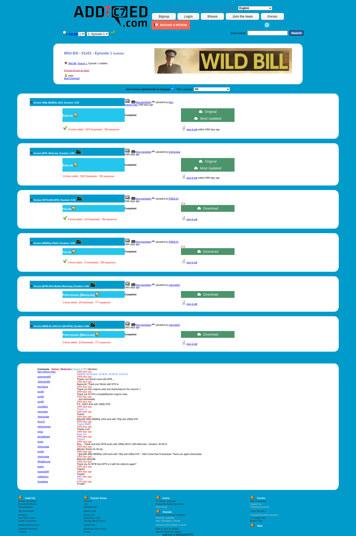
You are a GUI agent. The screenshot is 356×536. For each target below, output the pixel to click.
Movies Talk (256, 521)
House (87, 532)
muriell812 (42, 406)
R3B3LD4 (173, 199)
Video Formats (257, 511)
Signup (163, 16)
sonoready (42, 411)
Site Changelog (258, 501)
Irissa (40, 431)
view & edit (191, 129)
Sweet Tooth (90, 511)
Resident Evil (90, 507)
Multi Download (71, 78)
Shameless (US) (92, 518)
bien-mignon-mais (46, 372)
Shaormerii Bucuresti (28, 525)
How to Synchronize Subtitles (170, 515)
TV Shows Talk (257, 518)
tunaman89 (43, 471)
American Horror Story (95, 529)
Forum (272, 16)
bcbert (40, 466)
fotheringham (44, 426)
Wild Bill (72, 63)
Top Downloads (26, 511)
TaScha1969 (43, 381)
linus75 (41, 421)
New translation (143, 102)
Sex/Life (88, 501)
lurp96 (40, 391)
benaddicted (43, 436)
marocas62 (174, 285)
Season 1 (82, 63)
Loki (86, 504)
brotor (40, 441)
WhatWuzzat (43, 461)
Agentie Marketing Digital (168, 532)
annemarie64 (44, 376)
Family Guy (89, 525)
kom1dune (42, 386)
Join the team (242, 16)
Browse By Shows (27, 501)
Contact (22, 532)
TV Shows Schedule (166, 501)
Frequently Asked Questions (170, 504)
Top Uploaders (25, 507)
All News (22, 515)
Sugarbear (42, 481)
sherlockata (174, 152)
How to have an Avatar (167, 529)
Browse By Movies (27, 504)
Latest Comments (27, 521)
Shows (212, 16)
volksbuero (42, 476)
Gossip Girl (89, 515)
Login (188, 16)
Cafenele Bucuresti (27, 529)
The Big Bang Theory (94, 521)
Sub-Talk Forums (26, 518)
